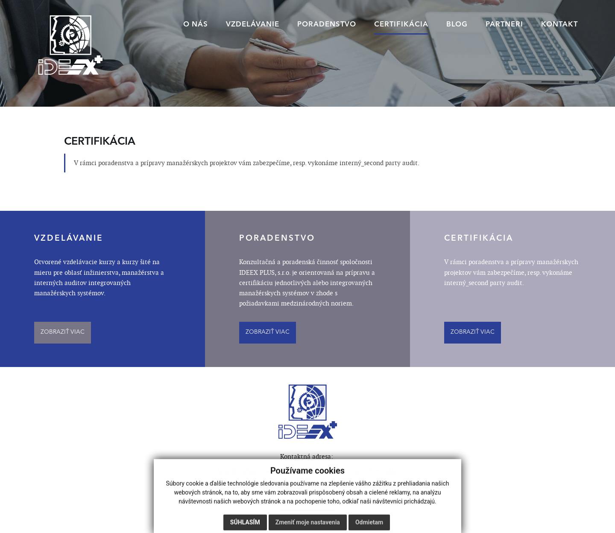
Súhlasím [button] (245, 524)
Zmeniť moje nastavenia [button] (307, 524)
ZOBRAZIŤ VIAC (63, 332)
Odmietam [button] (369, 524)
